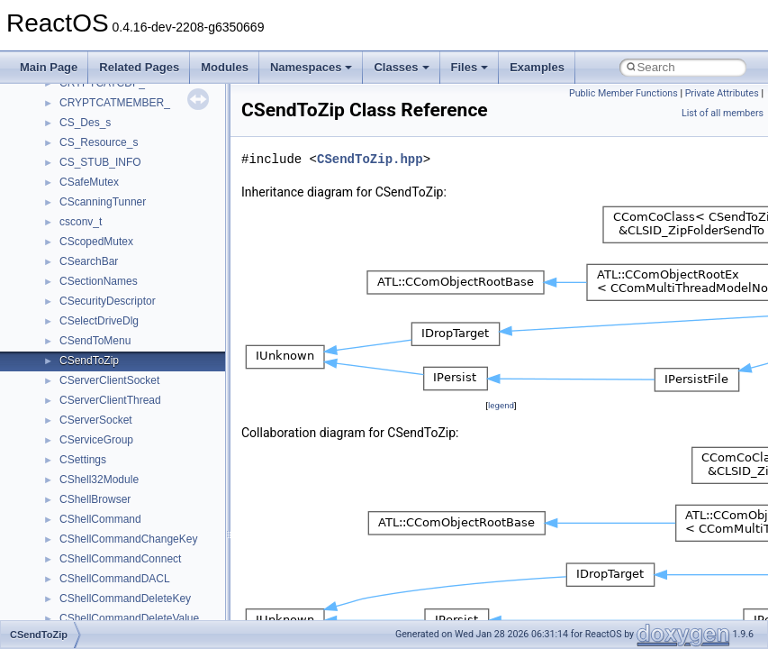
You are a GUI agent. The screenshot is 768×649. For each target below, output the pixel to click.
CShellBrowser (95, 499)
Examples (537, 67)
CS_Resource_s (98, 142)
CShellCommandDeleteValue (129, 618)
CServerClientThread (110, 400)
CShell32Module (99, 479)
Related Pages (139, 67)
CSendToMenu (95, 340)
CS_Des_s (85, 122)
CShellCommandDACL (114, 578)
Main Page (48, 67)
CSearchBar (88, 261)
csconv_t (80, 221)
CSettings (82, 459)
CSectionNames (98, 281)
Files (470, 67)
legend (501, 405)
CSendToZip (89, 360)
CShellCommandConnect (120, 559)
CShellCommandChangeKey (128, 539)
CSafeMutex (89, 182)
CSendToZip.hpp (370, 159)
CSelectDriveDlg (99, 321)
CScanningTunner (102, 202)
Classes (401, 67)
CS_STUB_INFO (100, 162)
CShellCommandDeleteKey (125, 598)
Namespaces (311, 67)
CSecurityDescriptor (107, 301)
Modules (224, 67)
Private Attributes (722, 93)
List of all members (722, 113)
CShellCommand (100, 519)
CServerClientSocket (109, 380)
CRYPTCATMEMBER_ (114, 102)
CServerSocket (95, 420)
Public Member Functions (623, 93)
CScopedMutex (96, 241)
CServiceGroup (96, 440)
